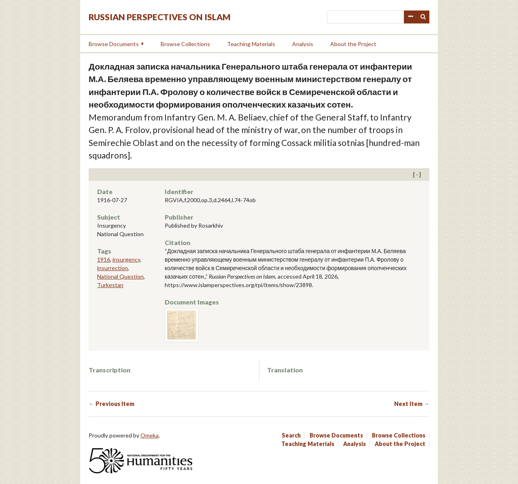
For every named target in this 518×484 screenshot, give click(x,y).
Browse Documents (114, 43)
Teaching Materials (251, 43)
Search (423, 17)
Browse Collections (185, 43)
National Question (120, 276)
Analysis (302, 43)
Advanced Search (410, 17)
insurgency (126, 259)
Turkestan (110, 284)
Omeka (149, 435)
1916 (103, 259)
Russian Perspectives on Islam (160, 17)
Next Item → (411, 403)
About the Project (353, 43)
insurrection (112, 267)
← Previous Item (111, 403)
